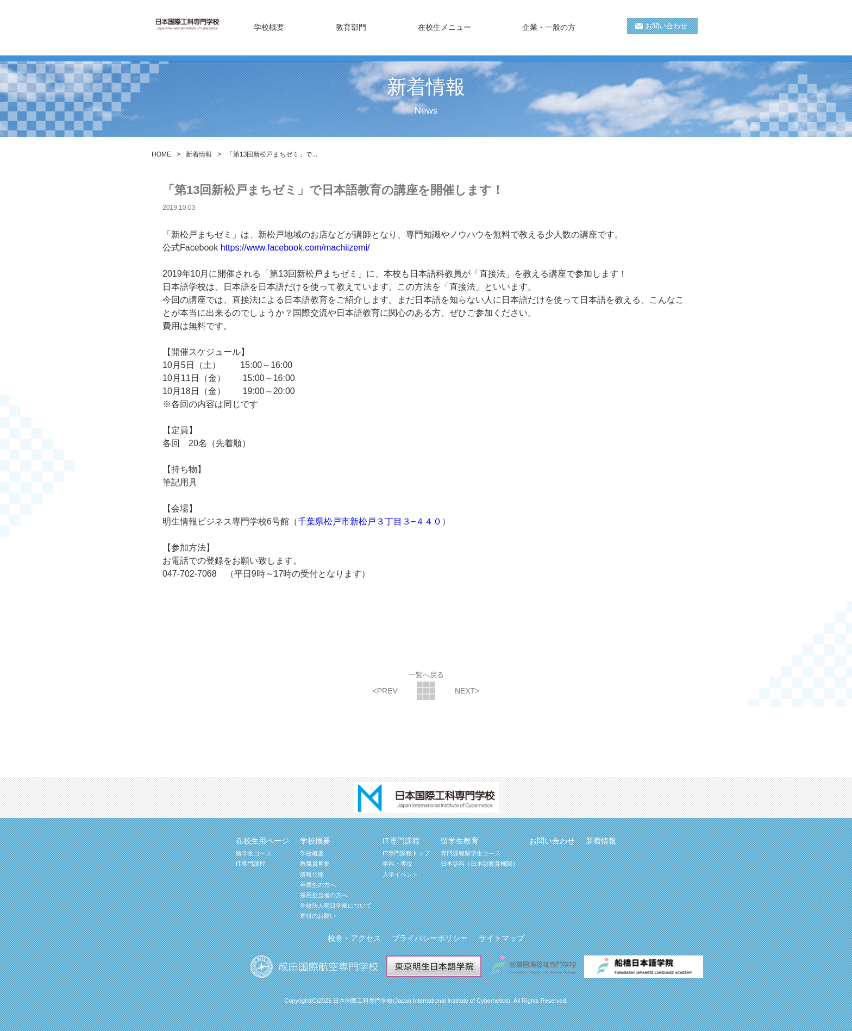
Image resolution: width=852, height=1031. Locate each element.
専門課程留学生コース (470, 853)
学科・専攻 (397, 863)
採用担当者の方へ (324, 895)
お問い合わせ (666, 26)
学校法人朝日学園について (336, 905)
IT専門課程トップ (406, 853)
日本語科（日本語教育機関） (479, 863)
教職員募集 (315, 863)
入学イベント (400, 874)
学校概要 (312, 853)
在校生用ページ (262, 840)
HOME (161, 154)
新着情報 (199, 154)
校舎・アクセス (354, 938)
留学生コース (254, 853)
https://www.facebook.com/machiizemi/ (295, 247)
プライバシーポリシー (430, 938)
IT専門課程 (250, 863)
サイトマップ (501, 938)
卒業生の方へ (318, 885)
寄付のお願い (318, 916)
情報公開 (312, 874)
